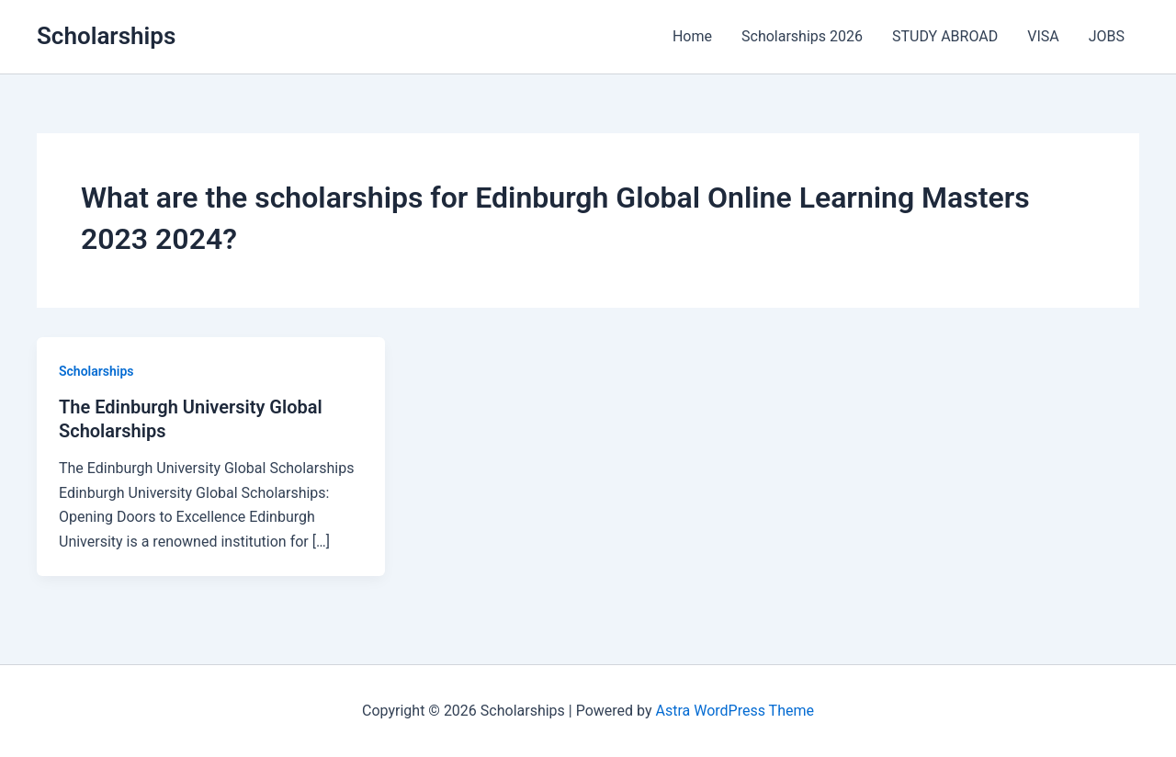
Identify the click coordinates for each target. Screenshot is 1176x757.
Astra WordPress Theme (735, 710)
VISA (1042, 36)
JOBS (1107, 36)
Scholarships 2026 (802, 36)
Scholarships (106, 36)
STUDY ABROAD (945, 36)
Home (692, 36)
